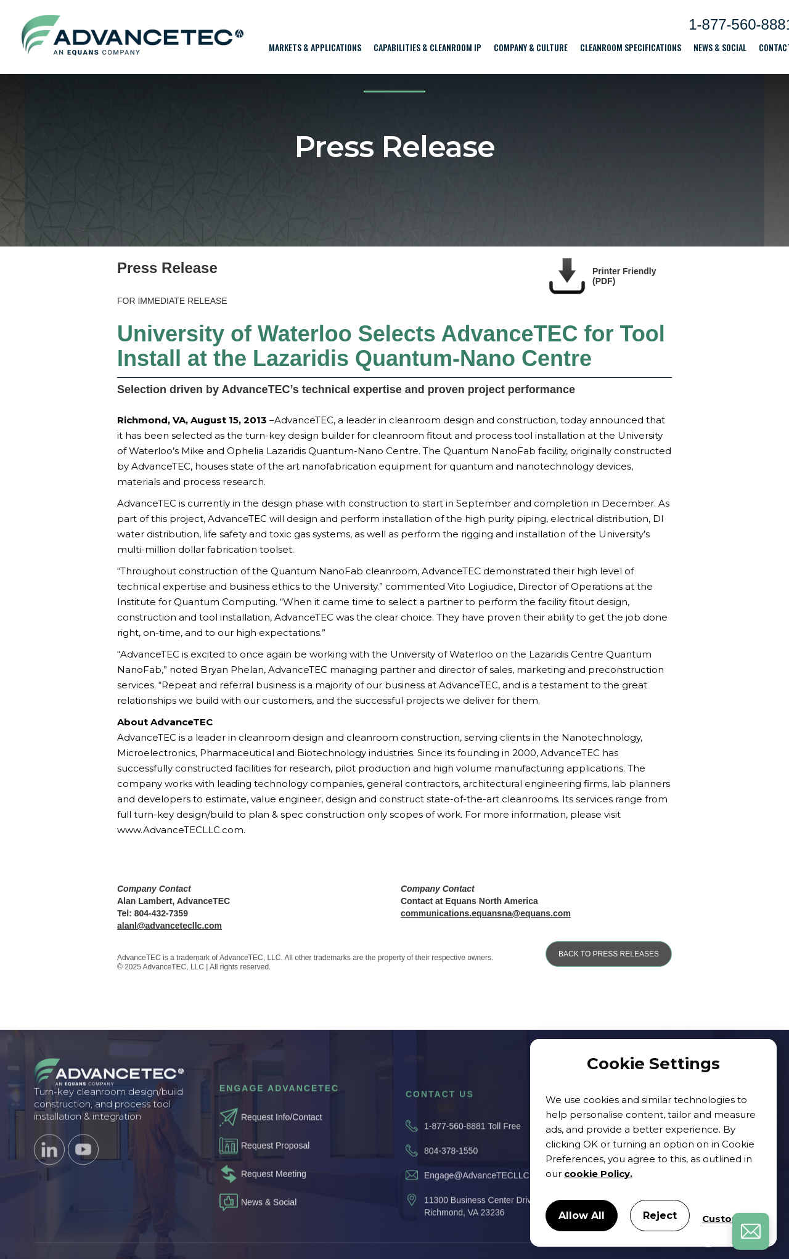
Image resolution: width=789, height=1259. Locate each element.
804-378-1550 (451, 1166)
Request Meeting (273, 1186)
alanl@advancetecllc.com (169, 926)
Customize (729, 1218)
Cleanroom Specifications (630, 47)
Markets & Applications (315, 47)
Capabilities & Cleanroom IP (427, 47)
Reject (660, 1215)
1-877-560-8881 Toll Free (472, 1142)
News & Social (719, 47)
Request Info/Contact (281, 1129)
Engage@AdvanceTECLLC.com (486, 1191)
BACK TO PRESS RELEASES (608, 954)
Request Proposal (275, 1157)
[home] (132, 37)
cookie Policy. (598, 1174)
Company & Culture (531, 47)
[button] (315, 47)
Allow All (581, 1215)
